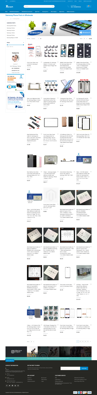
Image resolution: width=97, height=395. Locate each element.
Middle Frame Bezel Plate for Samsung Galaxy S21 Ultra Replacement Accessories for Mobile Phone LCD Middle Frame (66, 65)
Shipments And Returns (79, 261)
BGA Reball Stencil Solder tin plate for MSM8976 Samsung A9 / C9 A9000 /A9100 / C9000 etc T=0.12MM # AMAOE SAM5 (50, 167)
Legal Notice (57, 262)
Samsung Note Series (11, 25)
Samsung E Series (11, 35)
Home (10, 19)
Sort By (28, 38)
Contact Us (70, 1)
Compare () (12, 1)
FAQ (56, 261)
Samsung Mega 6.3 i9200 (12, 37)
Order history (44, 262)
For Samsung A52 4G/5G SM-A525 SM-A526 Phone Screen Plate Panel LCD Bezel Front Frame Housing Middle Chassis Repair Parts (83, 85)
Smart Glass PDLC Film (79, 264)
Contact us (30, 262)
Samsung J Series (11, 32)
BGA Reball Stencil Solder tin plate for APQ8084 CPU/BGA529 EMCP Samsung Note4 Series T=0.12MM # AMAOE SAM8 (83, 146)
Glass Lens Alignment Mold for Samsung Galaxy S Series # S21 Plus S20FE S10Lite (33, 83)
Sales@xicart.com (10, 262)
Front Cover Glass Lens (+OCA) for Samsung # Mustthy (32, 64)
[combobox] (39, 6)
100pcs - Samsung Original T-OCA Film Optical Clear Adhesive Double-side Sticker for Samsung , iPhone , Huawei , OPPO (50, 125)
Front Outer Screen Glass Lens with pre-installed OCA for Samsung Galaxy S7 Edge (83, 210)
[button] (41, 62)
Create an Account (87, 1)
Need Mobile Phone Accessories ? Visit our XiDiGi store (63, 267)
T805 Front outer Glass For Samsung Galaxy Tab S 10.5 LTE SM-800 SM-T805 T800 (83, 102)
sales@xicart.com (15, 70)
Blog (76, 1)
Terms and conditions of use (80, 262)
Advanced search (31, 264)
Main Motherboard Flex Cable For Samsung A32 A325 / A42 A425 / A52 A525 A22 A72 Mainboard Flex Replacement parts (34, 104)
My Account (43, 261)
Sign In (80, 1)
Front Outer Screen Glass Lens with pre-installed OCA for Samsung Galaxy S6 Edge (67, 210)
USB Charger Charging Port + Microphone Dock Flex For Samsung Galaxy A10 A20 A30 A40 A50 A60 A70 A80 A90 (50, 211)
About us (29, 261)
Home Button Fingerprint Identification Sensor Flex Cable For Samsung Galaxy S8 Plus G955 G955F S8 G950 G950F (49, 85)
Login (42, 264)
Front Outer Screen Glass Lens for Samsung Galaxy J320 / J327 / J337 (49, 144)
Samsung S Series (11, 28)
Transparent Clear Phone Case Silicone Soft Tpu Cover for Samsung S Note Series (66, 83)
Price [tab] (8, 42)
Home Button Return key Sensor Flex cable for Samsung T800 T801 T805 (66, 123)
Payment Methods (59, 264)
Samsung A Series (11, 30)
